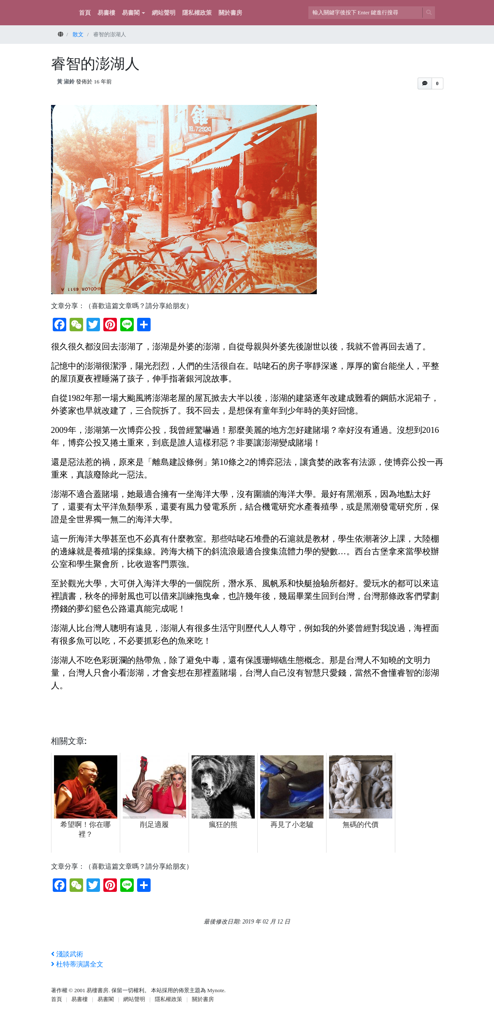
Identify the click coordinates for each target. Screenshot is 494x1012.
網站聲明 (163, 13)
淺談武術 (67, 954)
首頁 (85, 13)
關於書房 (230, 13)
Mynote (215, 990)
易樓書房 (97, 990)
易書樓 (106, 13)
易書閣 (131, 13)
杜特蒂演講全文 (77, 964)
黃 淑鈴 (66, 81)
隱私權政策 (197, 13)
